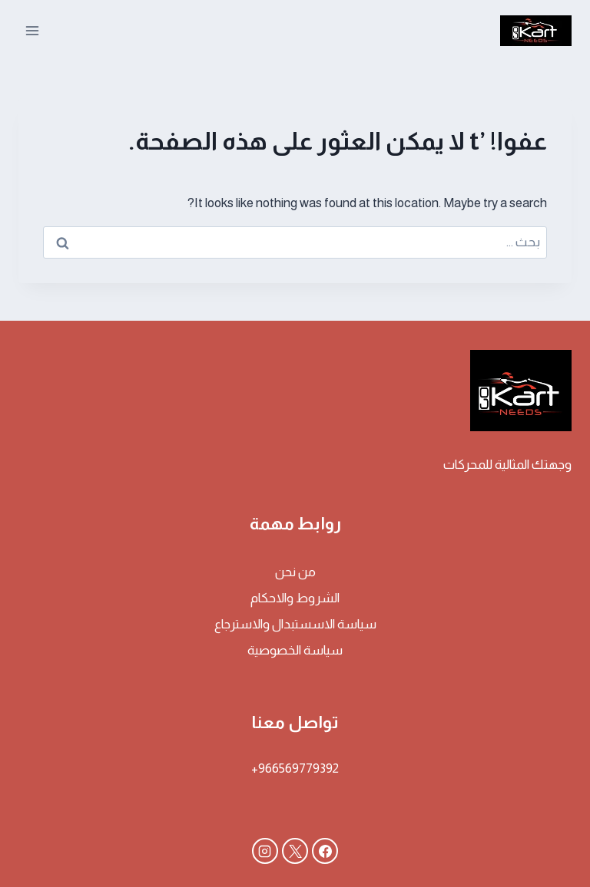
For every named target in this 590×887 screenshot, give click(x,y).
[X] (295, 851)
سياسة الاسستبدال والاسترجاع (295, 624)
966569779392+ (295, 768)
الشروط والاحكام (295, 598)
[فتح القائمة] (32, 30)
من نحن (295, 572)
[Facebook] (325, 851)
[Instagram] (265, 851)
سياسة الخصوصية (295, 650)
